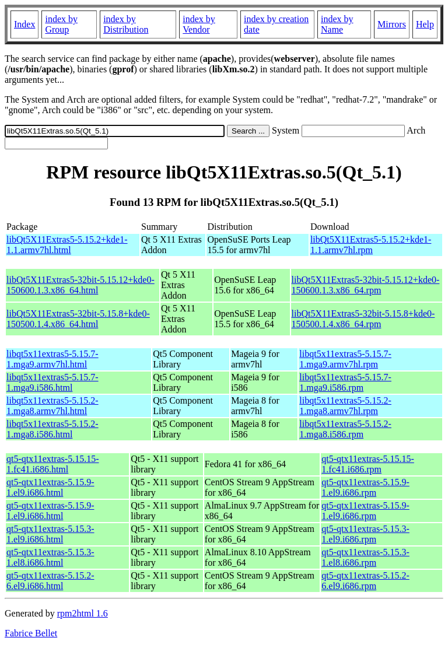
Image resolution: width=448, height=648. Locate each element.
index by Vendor (199, 24)
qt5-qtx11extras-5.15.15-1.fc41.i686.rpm (367, 464)
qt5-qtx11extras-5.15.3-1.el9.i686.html (50, 534)
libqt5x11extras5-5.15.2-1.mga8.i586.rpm (345, 429)
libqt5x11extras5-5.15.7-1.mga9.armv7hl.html (52, 359)
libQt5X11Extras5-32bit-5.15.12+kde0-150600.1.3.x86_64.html (80, 285)
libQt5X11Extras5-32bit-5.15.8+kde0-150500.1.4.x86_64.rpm (363, 319)
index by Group (61, 24)
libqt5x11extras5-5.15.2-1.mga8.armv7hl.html (52, 405)
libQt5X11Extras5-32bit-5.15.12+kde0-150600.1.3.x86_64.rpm (366, 285)
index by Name (337, 24)
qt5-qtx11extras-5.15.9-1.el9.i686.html (50, 487)
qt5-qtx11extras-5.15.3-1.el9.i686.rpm (365, 534)
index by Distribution (125, 24)
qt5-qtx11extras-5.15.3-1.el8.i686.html (50, 557)
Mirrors (391, 24)
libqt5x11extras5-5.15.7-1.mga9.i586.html (52, 382)
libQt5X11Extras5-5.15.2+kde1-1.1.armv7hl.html (67, 244)
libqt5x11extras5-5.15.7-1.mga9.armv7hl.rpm (345, 359)
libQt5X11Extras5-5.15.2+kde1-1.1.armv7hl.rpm (371, 244)
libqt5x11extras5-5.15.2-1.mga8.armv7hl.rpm (345, 405)
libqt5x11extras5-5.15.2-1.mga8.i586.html (52, 429)
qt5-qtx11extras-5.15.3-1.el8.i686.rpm (365, 557)
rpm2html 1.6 (82, 613)
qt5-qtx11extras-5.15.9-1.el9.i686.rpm (365, 487)
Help (425, 24)
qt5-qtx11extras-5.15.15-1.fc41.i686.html (52, 464)
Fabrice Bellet (31, 633)
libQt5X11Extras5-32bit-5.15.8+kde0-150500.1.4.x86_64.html (78, 319)
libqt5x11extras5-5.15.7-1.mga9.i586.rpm (345, 382)
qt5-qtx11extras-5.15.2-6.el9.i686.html (50, 580)
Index (24, 24)
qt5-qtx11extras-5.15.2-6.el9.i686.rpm (365, 580)
